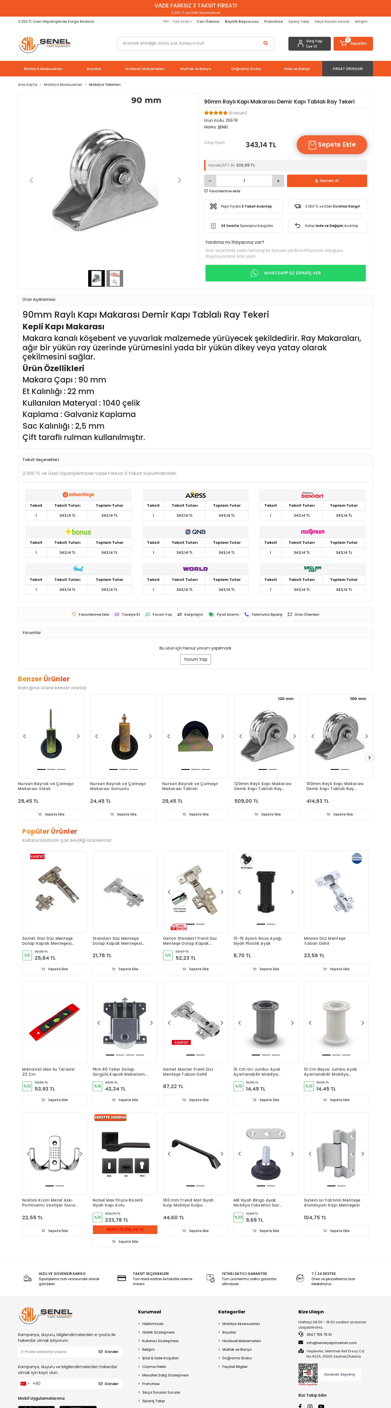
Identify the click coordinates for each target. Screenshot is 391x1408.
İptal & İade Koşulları (160, 1359)
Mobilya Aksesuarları (241, 1324)
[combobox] (24, 1384)
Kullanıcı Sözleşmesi (160, 1341)
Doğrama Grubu (237, 1359)
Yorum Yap (195, 659)
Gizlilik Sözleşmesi (158, 1333)
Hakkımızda (152, 1324)
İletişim (361, 21)
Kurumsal (149, 1312)
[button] (353, 44)
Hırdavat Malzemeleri (241, 1341)
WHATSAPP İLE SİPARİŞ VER (286, 273)
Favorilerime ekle (222, 191)
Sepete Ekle (332, 144)
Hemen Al (327, 180)
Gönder (108, 1352)
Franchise (151, 1384)
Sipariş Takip (298, 21)
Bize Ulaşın (311, 1312)
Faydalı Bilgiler (235, 1367)
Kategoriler (231, 1312)
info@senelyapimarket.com (327, 1343)
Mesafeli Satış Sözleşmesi (165, 1376)
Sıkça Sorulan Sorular (332, 21)
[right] (373, 758)
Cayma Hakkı (154, 1367)
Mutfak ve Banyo (237, 1350)
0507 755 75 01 (315, 1335)
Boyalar (229, 1333)
